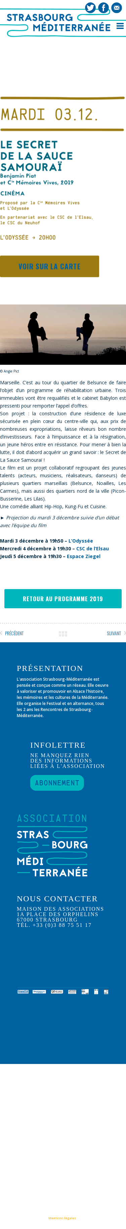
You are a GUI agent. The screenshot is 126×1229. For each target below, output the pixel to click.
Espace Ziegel (83, 556)
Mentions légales (62, 1218)
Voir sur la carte (49, 267)
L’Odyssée (81, 541)
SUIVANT (114, 633)
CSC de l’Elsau (92, 548)
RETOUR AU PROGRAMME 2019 (63, 598)
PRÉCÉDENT (14, 633)
